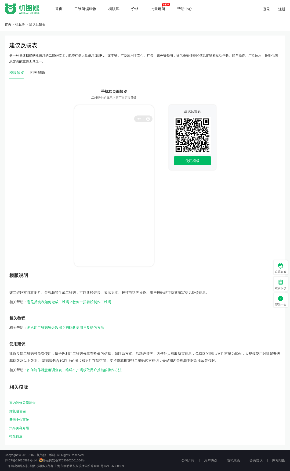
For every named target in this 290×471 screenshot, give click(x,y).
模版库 (114, 9)
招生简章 (15, 436)
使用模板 (192, 161)
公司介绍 (188, 460)
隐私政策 (233, 460)
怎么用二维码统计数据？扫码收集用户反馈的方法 (65, 328)
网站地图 (278, 460)
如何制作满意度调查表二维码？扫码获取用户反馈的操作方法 (74, 370)
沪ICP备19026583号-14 (21, 460)
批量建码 (157, 9)
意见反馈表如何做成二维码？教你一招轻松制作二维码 (69, 302)
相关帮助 (37, 73)
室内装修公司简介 (22, 403)
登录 (266, 9)
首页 (58, 9)
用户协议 (210, 460)
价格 (135, 9)
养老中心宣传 (19, 419)
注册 (281, 9)
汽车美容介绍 (19, 428)
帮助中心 (184, 9)
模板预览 (16, 73)
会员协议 (256, 460)
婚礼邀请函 (17, 411)
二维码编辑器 (85, 9)
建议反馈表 (37, 24)
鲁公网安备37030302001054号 (62, 460)
